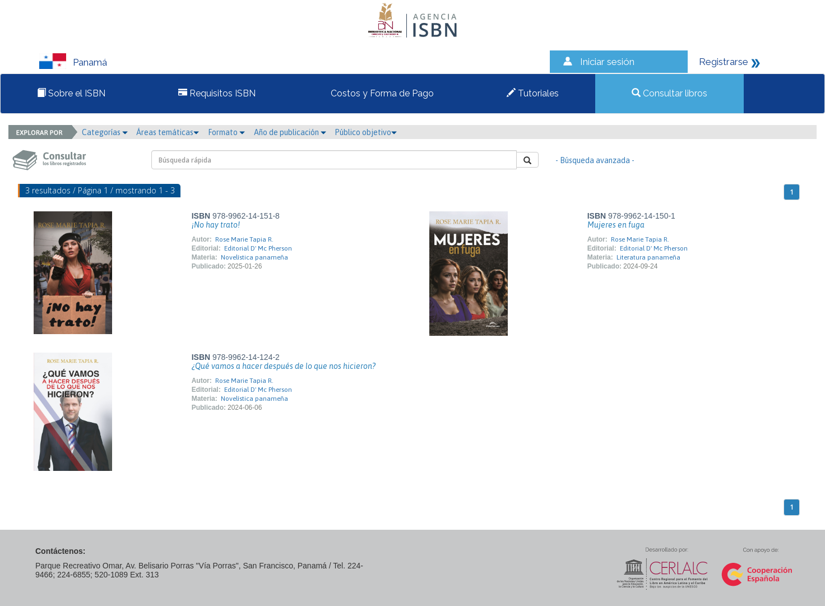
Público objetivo (366, 132)
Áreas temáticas (167, 132)
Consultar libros (669, 93)
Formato (226, 132)
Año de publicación (290, 132)
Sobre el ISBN (71, 93)
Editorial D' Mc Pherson (258, 248)
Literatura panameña (648, 257)
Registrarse (723, 61)
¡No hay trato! (216, 224)
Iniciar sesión (607, 61)
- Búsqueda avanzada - (594, 160)
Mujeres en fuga (616, 224)
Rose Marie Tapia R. (244, 239)
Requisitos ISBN (217, 93)
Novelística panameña (254, 257)
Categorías (105, 132)
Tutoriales (533, 93)
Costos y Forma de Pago (381, 93)
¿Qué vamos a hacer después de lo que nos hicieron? (284, 366)
